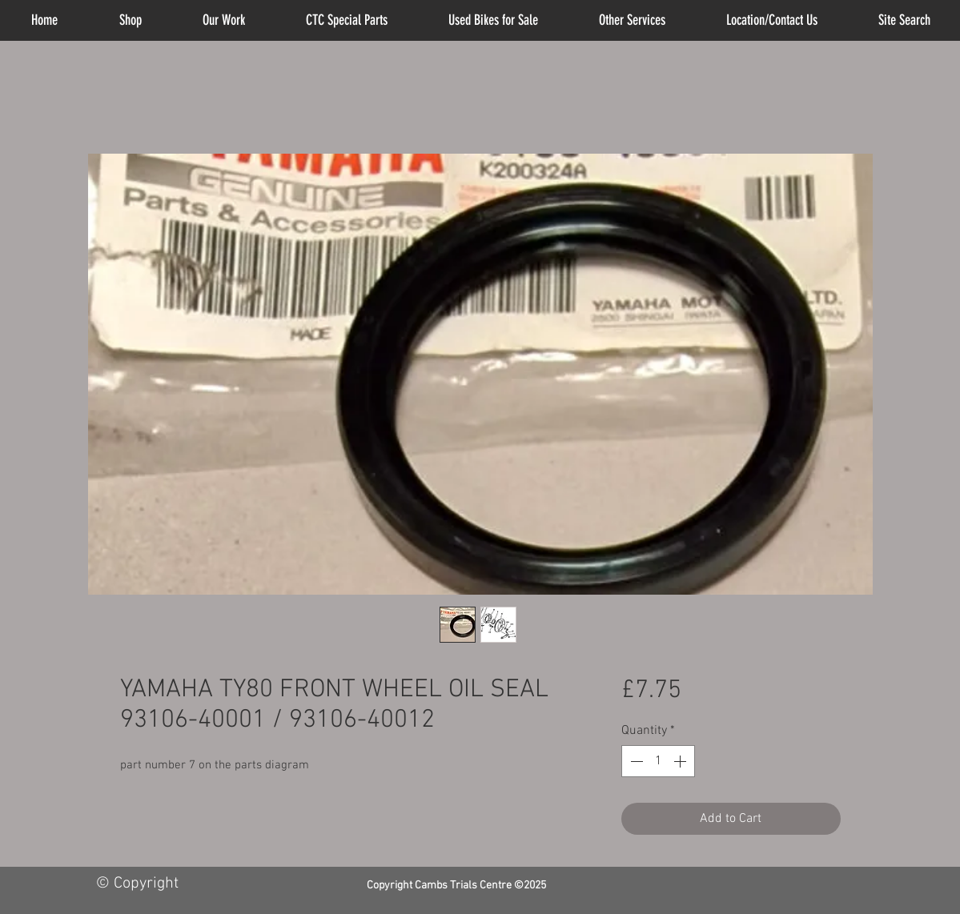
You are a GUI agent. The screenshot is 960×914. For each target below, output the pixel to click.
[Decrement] (635, 761)
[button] (632, 20)
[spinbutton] (658, 761)
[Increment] (681, 761)
